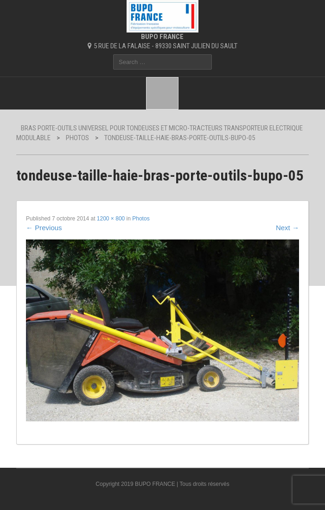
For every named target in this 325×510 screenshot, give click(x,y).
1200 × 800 (111, 218)
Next (287, 228)
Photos (140, 218)
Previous (44, 228)
